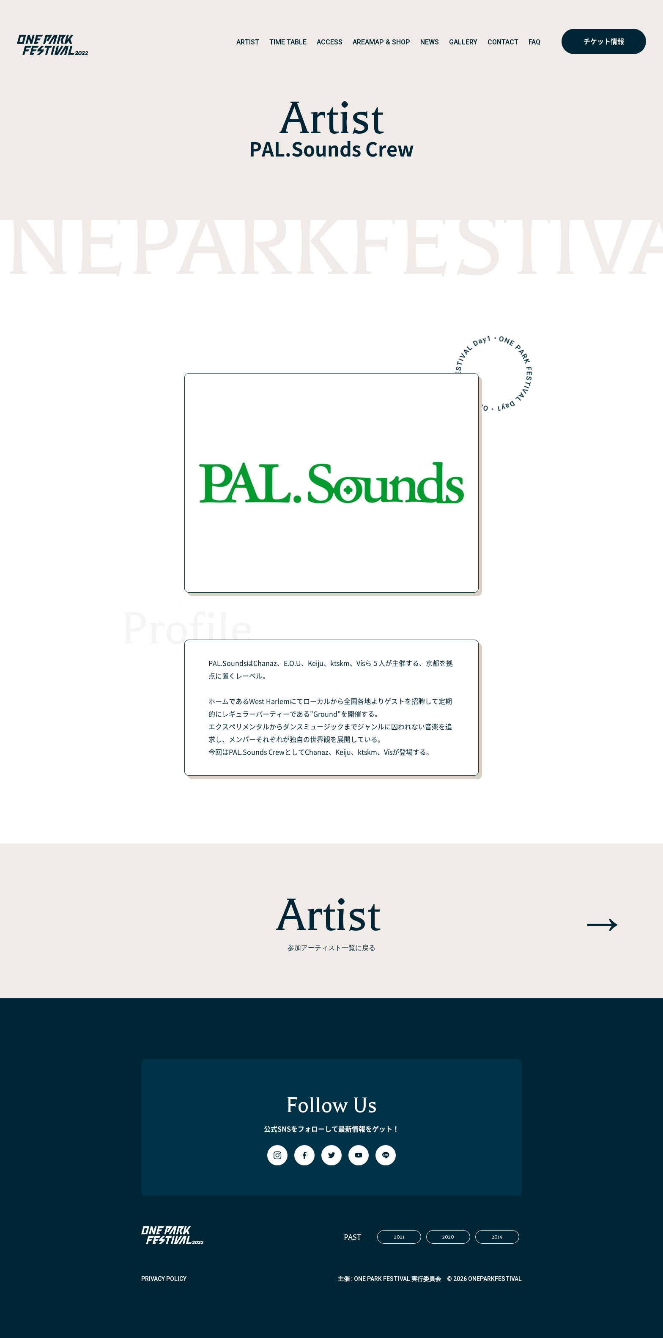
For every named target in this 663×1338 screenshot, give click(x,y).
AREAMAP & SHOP (381, 42)
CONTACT (503, 42)
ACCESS (329, 42)
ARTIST (247, 42)
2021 (399, 1237)
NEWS (429, 42)
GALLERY (463, 42)
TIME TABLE (288, 42)
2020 (448, 1237)
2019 (497, 1237)
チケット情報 (604, 41)
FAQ (534, 42)
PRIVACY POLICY (163, 1279)
